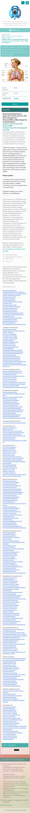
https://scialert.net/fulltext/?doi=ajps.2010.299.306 (14, 422)
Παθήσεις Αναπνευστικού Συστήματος (12, 36)
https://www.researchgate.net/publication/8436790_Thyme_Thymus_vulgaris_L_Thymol (9, 663)
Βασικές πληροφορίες (9, 745)
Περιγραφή (6, 110)
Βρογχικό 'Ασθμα (6, 37)
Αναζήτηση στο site (23, 2)
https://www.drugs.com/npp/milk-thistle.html (13, 397)
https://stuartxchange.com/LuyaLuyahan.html (13, 629)
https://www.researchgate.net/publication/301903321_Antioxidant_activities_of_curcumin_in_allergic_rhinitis (14, 644)
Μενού (27, 2)
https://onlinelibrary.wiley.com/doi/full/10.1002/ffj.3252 (15, 387)
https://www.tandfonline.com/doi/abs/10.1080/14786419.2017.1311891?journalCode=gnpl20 (12, 302)
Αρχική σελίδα (5, 34)
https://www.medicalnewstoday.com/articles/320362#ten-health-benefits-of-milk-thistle (14, 394)
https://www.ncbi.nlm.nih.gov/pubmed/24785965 (14, 660)
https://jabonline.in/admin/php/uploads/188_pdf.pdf (14, 658)
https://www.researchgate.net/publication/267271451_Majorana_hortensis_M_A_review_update (12, 429)
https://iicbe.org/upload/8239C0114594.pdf (12, 719)
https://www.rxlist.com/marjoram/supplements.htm (14, 435)
